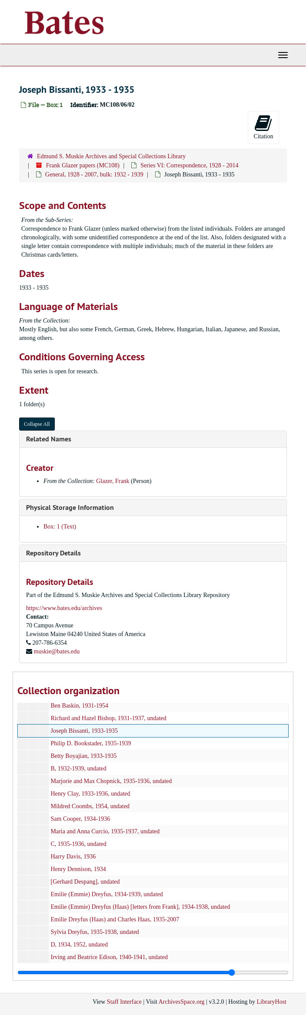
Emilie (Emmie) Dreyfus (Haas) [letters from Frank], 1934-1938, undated (140, 907)
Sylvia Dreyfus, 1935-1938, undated (95, 932)
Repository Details (53, 553)
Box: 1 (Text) (59, 526)
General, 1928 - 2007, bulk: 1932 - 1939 (94, 174)
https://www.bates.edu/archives (64, 608)
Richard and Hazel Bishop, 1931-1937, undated (108, 718)
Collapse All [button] (37, 424)
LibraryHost (271, 1002)
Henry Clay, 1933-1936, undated (90, 793)
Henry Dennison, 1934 (78, 869)
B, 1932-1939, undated (78, 768)
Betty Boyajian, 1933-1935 (84, 756)
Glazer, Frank (112, 481)
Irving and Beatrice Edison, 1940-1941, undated (109, 957)
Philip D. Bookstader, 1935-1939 (91, 743)
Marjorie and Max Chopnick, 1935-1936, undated (111, 781)
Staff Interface (124, 1002)
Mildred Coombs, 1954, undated (90, 806)
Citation (263, 127)
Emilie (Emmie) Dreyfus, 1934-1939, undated (107, 894)
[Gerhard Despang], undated (85, 881)
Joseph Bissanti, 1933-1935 (84, 731)
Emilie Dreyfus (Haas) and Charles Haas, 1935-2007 (115, 919)
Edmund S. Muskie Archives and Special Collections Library (111, 156)
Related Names (48, 439)
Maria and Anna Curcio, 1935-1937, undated (105, 831)
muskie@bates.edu (57, 651)
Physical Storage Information (70, 507)
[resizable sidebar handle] (153, 972)
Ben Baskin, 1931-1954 (80, 705)
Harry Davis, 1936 (73, 856)
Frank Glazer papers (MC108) (83, 165)
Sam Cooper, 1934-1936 (80, 819)
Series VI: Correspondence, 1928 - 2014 (189, 165)
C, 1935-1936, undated (78, 844)
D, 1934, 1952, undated (79, 944)
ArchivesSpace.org (182, 1002)
